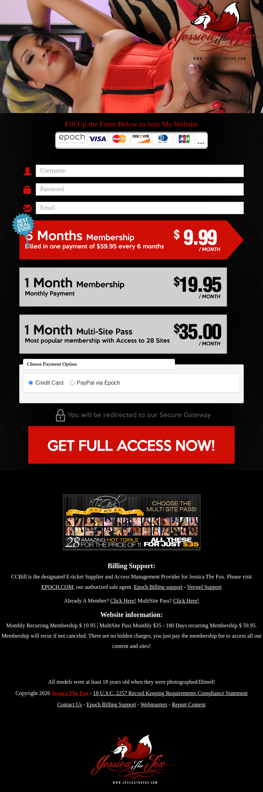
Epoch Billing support (158, 587)
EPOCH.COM (57, 587)
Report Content (189, 704)
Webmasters (154, 704)
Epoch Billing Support (111, 704)
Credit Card (46, 383)
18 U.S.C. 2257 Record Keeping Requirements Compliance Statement (170, 693)
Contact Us (69, 704)
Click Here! (123, 601)
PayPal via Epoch (95, 383)
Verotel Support (204, 587)
